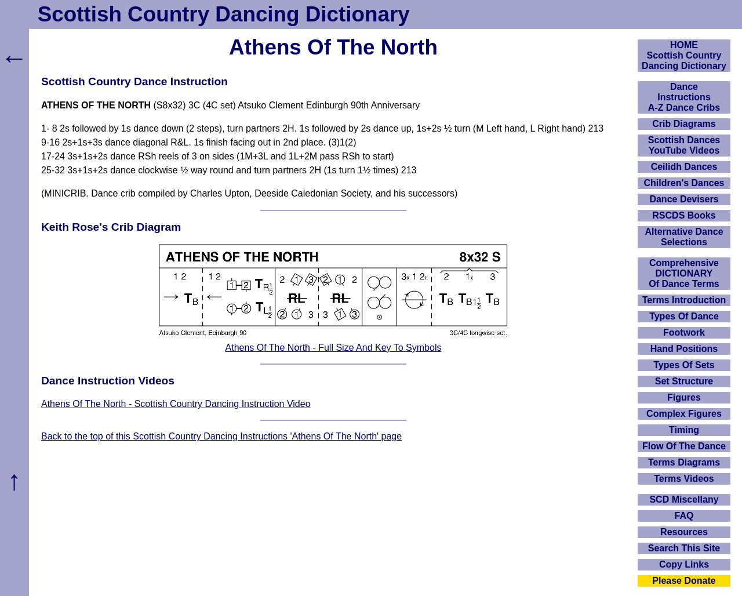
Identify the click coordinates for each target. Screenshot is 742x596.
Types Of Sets (684, 365)
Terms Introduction (684, 300)
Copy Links (684, 564)
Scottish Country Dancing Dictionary (224, 14)
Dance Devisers (683, 199)
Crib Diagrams (683, 124)
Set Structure (684, 381)
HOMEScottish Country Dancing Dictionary (684, 55)
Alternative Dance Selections (684, 237)
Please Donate (683, 581)
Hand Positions (684, 349)
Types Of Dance (684, 316)
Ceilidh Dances (684, 167)
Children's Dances (684, 183)
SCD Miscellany (683, 499)
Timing (684, 430)
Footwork (684, 332)
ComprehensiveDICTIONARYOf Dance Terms (684, 273)
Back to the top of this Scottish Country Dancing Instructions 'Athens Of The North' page (221, 436)
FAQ (684, 516)
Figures (684, 397)
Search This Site (684, 548)
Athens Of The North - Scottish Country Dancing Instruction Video (176, 404)
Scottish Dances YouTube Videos (684, 145)
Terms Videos (684, 479)
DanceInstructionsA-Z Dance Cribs (684, 97)
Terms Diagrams (684, 462)
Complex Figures (684, 414)
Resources (684, 532)
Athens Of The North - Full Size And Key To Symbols (333, 347)
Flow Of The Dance (684, 446)
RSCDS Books (683, 215)
